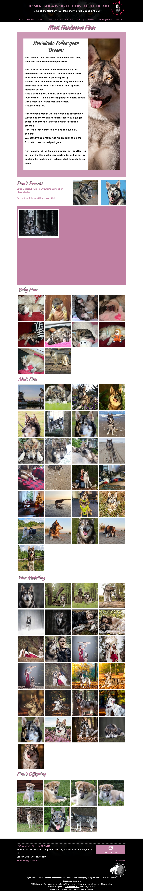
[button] (30, 19)
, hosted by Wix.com (80, 887)
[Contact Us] (110, 849)
